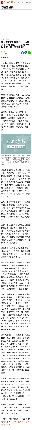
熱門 (19, 2)
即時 (15, 2)
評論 (2, 39)
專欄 (7, 39)
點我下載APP (18, 422)
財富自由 (28, 2)
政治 (23, 2)
